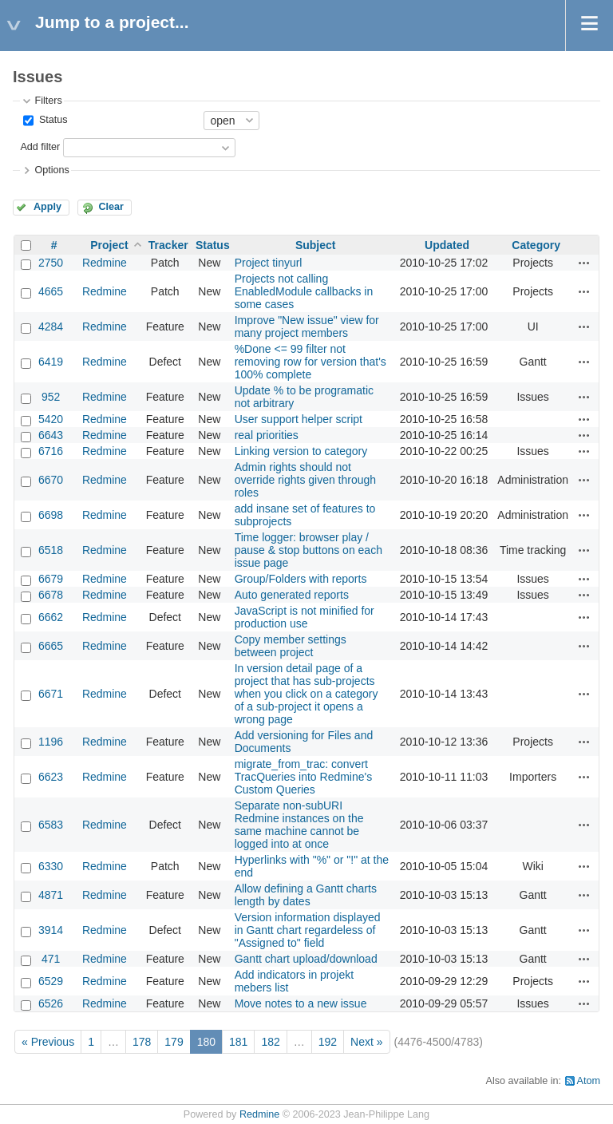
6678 (50, 594)
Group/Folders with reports (301, 578)
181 (238, 1041)
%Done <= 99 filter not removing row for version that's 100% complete (310, 361)
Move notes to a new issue (301, 1003)
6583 (50, 824)
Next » (366, 1041)
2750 (50, 262)
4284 (50, 326)
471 (51, 958)
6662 (50, 617)
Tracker (168, 245)
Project (109, 245)
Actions (584, 262)
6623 (50, 776)
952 (51, 396)
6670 (50, 479)
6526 (50, 1003)
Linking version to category (301, 451)
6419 (50, 361)
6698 (50, 515)
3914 (50, 930)
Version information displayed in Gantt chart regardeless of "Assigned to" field (308, 930)
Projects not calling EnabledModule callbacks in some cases (304, 291)
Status (51, 119)
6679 (50, 578)
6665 (50, 645)
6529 (50, 981)
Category (536, 245)
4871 (50, 895)
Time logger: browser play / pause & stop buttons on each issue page (308, 550)
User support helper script (298, 419)
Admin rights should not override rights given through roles (305, 480)
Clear (111, 206)
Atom (588, 1080)
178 (141, 1041)
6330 (50, 866)
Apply (47, 206)
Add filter (40, 146)
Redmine (104, 262)
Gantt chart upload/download (306, 958)
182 (270, 1041)
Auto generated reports (292, 594)
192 (327, 1041)
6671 (50, 693)
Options (51, 170)
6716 (50, 451)
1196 (50, 741)
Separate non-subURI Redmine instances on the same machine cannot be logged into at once (299, 824)
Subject (315, 245)
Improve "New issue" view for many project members (307, 326)
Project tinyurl (269, 262)
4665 (50, 291)
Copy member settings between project (290, 646)
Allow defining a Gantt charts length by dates (306, 895)
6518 (50, 550)
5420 (50, 419)
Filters (47, 100)
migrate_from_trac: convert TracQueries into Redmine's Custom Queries (304, 777)
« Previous (48, 1041)
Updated (447, 245)
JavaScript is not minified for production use (304, 617)
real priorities (267, 435)
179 (173, 1041)
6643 (50, 435)
